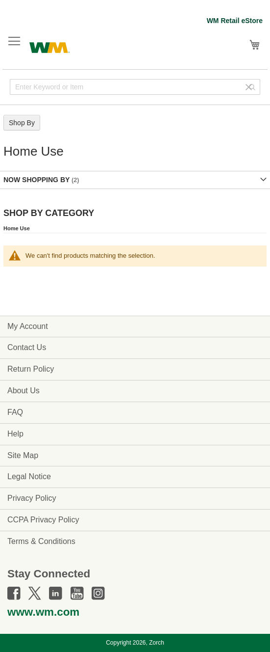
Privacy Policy (31, 498)
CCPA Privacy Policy (43, 520)
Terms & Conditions (41, 541)
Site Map (22, 455)
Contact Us (26, 347)
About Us (23, 390)
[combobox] (135, 87)
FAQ (15, 412)
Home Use (16, 228)
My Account (27, 326)
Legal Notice (29, 476)
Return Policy (30, 369)
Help (15, 434)
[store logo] (49, 46)
